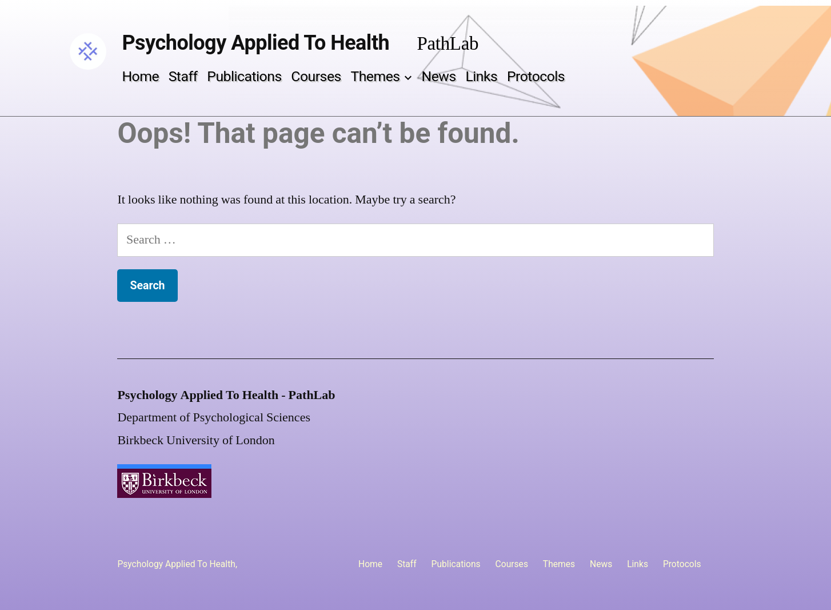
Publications (244, 76)
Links (481, 76)
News (439, 76)
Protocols (536, 76)
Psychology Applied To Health (255, 43)
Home (140, 76)
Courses (316, 76)
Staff (183, 76)
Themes (374, 76)
